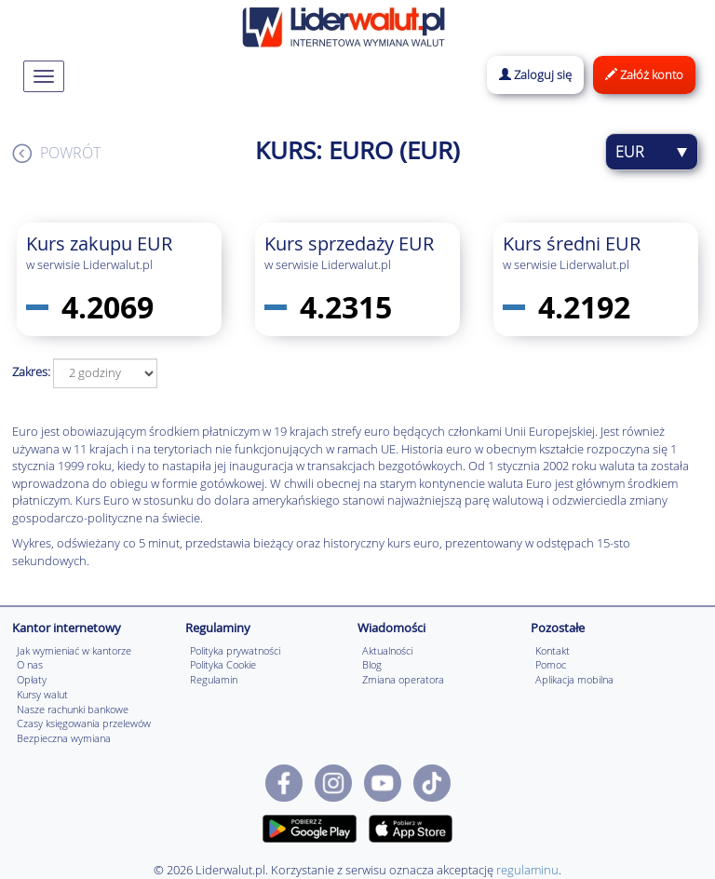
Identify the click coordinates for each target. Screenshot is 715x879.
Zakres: (31, 371)
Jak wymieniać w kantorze (74, 650)
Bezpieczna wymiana (64, 738)
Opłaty (32, 679)
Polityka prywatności (235, 650)
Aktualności (387, 650)
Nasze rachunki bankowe (72, 709)
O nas (30, 664)
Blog (372, 664)
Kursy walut (42, 694)
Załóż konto (644, 74)
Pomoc (550, 664)
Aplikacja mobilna (574, 679)
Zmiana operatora (403, 679)
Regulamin (213, 679)
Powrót (70, 152)
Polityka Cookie (223, 664)
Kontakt (552, 650)
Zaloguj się (535, 74)
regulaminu (527, 869)
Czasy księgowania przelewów (84, 723)
